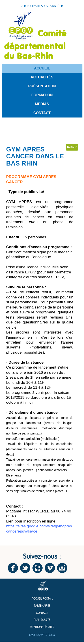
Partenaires (42, 605)
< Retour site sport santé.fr (42, 6)
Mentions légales (42, 627)
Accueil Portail (42, 598)
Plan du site (42, 620)
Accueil (42, 68)
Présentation (42, 86)
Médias (42, 104)
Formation (42, 95)
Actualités (42, 77)
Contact (42, 113)
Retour (72, 147)
